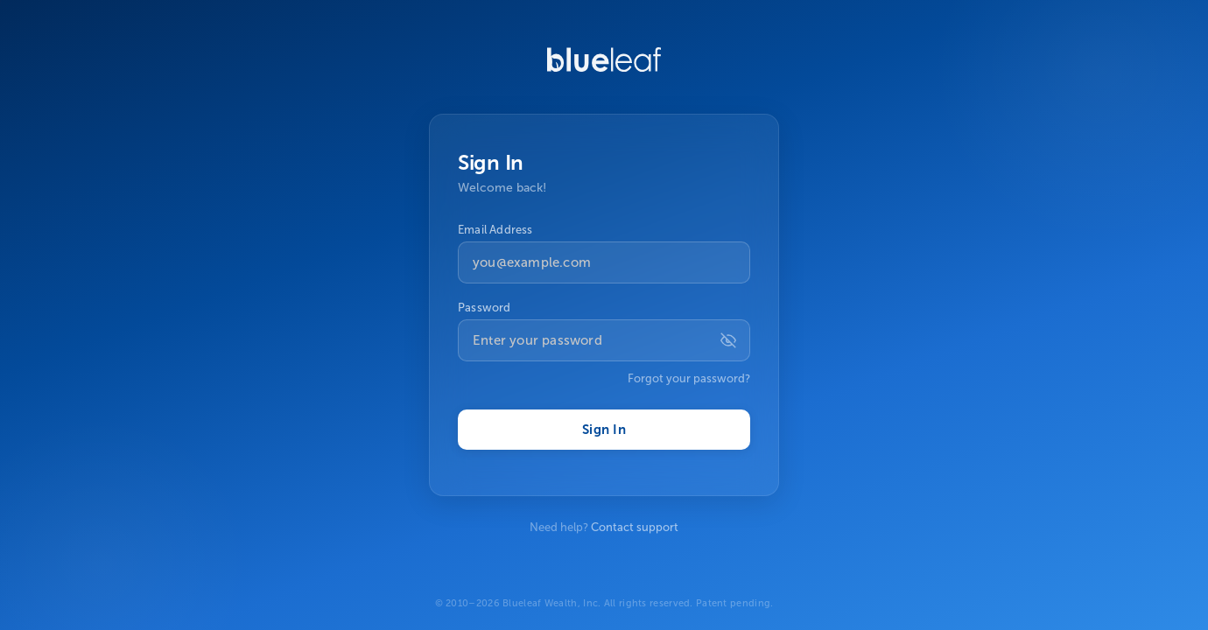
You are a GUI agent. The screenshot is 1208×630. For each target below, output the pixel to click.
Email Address (495, 229)
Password (484, 307)
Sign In (604, 430)
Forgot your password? (689, 378)
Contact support (634, 527)
